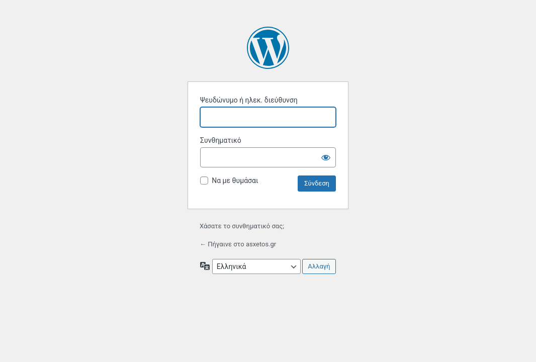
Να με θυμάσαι (235, 180)
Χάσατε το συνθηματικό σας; (242, 226)
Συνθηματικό (220, 140)
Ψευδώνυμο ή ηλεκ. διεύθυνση (249, 100)
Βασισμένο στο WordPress (268, 48)
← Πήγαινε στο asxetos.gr (238, 244)
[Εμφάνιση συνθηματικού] (326, 157)
